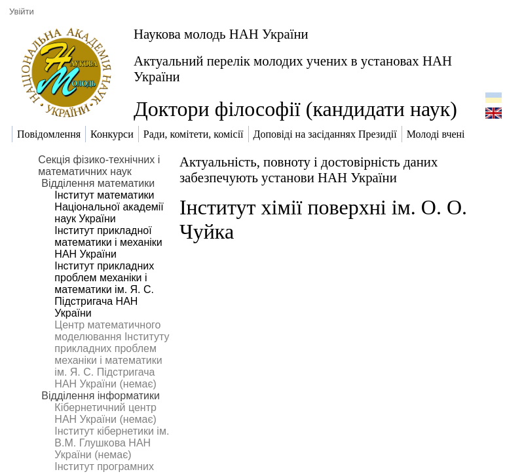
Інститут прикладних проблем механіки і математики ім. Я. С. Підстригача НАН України (104, 289)
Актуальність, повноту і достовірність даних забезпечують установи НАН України (308, 169)
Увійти (21, 11)
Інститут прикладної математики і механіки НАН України (108, 242)
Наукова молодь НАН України (221, 33)
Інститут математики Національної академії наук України (108, 206)
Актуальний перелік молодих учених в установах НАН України (293, 68)
